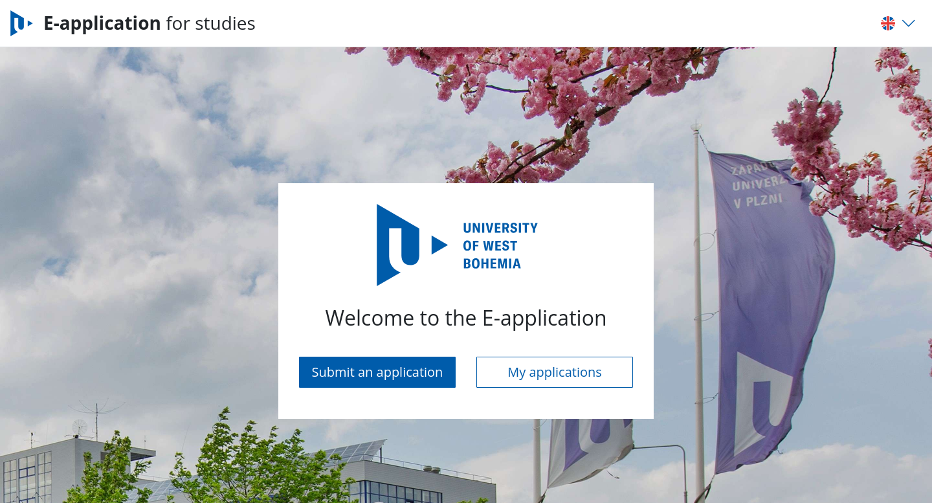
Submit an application (377, 372)
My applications (554, 372)
